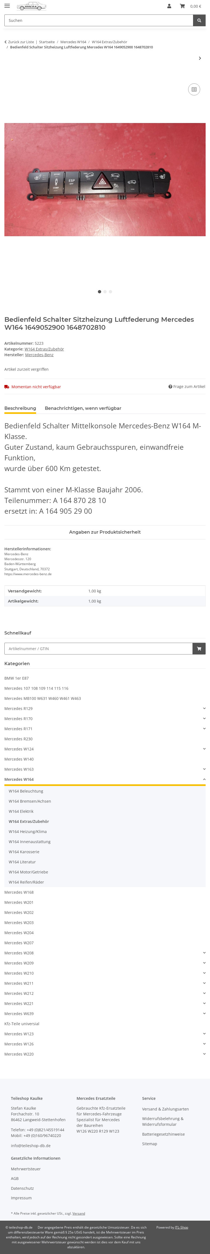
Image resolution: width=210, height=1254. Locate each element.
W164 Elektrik (21, 811)
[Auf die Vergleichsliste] (194, 89)
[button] (169, 6)
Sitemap (149, 1143)
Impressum (21, 1197)
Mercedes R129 (18, 708)
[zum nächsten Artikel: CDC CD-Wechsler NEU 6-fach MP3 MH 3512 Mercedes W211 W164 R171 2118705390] (200, 58)
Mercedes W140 (19, 759)
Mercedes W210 (19, 973)
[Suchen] (199, 20)
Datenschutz (22, 1188)
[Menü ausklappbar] (7, 3)
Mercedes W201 (19, 902)
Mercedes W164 (19, 779)
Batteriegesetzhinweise (163, 1134)
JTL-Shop (181, 1227)
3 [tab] (110, 291)
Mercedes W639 (19, 1013)
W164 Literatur (22, 861)
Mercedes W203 (19, 922)
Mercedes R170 (18, 718)
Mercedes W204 (19, 932)
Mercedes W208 (19, 952)
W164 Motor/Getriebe (28, 872)
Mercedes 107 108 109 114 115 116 (36, 688)
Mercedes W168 (19, 892)
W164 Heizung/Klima (28, 831)
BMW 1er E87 (16, 678)
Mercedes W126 (19, 1044)
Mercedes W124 (19, 749)
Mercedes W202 (19, 912)
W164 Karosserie (24, 851)
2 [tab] (105, 291)
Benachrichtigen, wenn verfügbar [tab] (83, 408)
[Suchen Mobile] (98, 20)
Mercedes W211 (19, 983)
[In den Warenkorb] (8, 76)
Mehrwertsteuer (26, 1168)
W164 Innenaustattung (30, 841)
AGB (15, 1178)
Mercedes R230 (18, 738)
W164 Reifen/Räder (26, 882)
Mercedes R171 (18, 728)
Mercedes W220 (19, 1054)
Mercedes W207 (19, 942)
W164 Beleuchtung (26, 791)
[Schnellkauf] (98, 648)
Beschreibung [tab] (20, 408)
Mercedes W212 (19, 993)
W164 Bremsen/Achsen (30, 801)
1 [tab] (99, 291)
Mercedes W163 (19, 769)
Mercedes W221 (19, 1003)
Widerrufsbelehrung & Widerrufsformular (162, 1121)
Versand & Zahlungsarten (165, 1109)
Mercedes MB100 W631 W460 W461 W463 (42, 698)
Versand (78, 1213)
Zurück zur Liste (21, 41)
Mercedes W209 (19, 963)
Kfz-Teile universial (21, 1023)
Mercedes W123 (19, 1033)
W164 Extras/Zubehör (44, 349)
